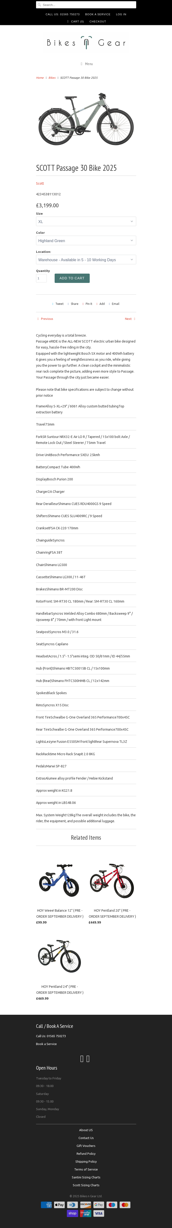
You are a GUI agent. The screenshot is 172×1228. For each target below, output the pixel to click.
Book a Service (97, 14)
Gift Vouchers (86, 1145)
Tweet (59, 303)
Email (115, 303)
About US (86, 1130)
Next (130, 318)
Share (74, 303)
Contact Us (86, 1138)
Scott (40, 183)
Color (40, 232)
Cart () (75, 21)
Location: (43, 251)
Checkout (97, 21)
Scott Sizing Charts (86, 1185)
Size (39, 213)
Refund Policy (86, 1153)
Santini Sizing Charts (86, 1177)
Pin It (89, 303)
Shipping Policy (86, 1161)
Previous (44, 318)
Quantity (43, 270)
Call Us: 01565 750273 (63, 14)
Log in (121, 14)
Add (102, 303)
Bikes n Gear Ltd (91, 1196)
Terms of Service (86, 1169)
